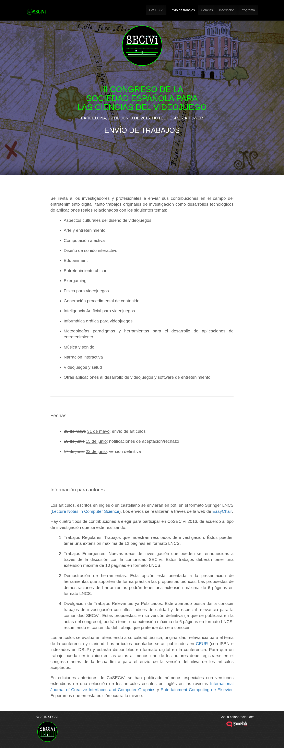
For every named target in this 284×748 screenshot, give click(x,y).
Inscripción (226, 10)
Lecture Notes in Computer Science (85, 511)
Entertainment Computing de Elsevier (197, 689)
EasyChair (222, 511)
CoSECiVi (156, 10)
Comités (207, 10)
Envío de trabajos (182, 10)
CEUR (202, 643)
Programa (248, 10)
